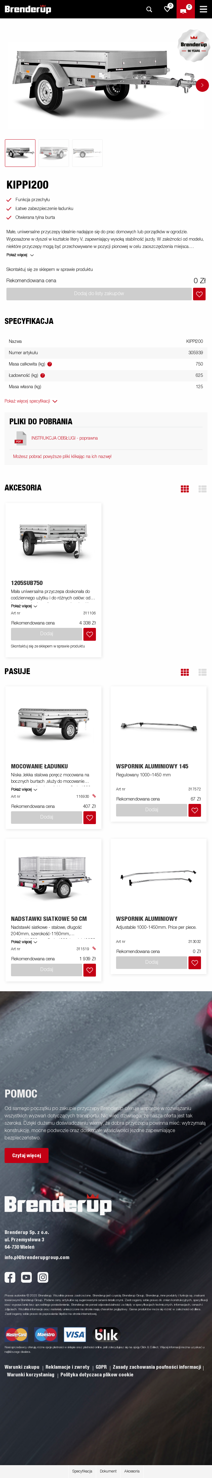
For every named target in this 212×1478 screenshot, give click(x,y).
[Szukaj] (149, 9)
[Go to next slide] (202, 85)
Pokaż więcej (21, 606)
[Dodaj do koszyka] (199, 294)
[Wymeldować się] (186, 9)
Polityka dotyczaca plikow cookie (96, 1374)
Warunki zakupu (23, 1367)
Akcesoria (132, 1471)
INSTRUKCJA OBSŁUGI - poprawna (64, 438)
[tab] (20, 153)
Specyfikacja (82, 1471)
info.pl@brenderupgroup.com (37, 1257)
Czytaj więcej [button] (26, 1155)
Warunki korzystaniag (31, 1374)
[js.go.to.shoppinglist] (167, 9)
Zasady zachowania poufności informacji (157, 1367)
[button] (185, 489)
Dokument (108, 1471)
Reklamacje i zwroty (68, 1367)
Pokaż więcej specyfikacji (27, 401)
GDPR (102, 1367)
